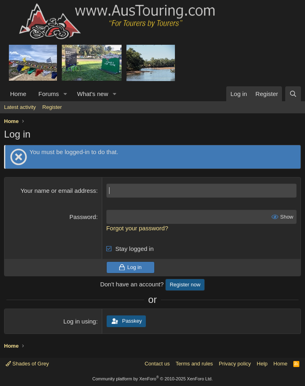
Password (82, 216)
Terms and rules (194, 364)
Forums (48, 93)
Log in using (79, 321)
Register (52, 107)
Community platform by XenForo (153, 378)
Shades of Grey (27, 364)
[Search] (293, 93)
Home (18, 93)
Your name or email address (58, 190)
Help (262, 364)
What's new (92, 93)
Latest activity (20, 107)
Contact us (157, 364)
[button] (65, 93)
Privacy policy (235, 364)
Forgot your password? (137, 228)
